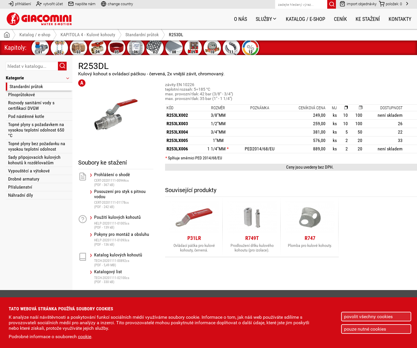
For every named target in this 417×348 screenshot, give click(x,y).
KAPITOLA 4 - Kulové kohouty (88, 34)
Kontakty (400, 19)
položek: (390, 3)
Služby (266, 19)
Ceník (340, 19)
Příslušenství (20, 187)
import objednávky (358, 3)
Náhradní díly (20, 195)
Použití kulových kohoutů (123, 222)
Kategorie (38, 78)
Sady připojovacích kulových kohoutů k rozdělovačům (34, 159)
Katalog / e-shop (305, 19)
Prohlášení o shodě (123, 179)
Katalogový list (123, 276)
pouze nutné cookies (365, 329)
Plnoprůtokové (21, 94)
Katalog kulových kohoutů (123, 259)
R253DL (176, 34)
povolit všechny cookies (368, 316)
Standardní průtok (26, 86)
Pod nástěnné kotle (26, 116)
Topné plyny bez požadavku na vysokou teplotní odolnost (36, 146)
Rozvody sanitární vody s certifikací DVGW (31, 105)
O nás (240, 19)
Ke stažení (368, 19)
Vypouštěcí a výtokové (29, 171)
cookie (84, 336)
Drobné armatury (23, 179)
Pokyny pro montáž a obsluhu (123, 239)
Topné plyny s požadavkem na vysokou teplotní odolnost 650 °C (36, 130)
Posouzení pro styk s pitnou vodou (123, 199)
